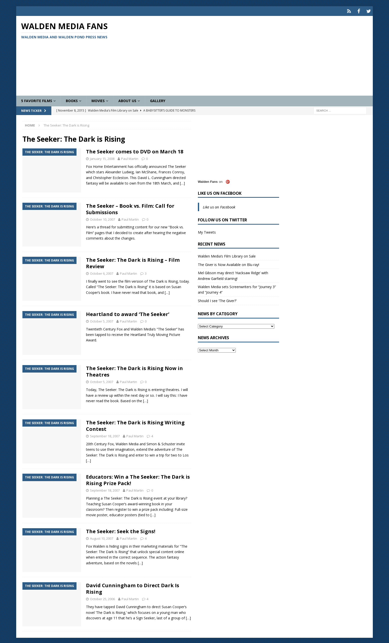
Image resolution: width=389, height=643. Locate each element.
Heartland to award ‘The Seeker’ (127, 313)
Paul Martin (129, 157)
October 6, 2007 (101, 272)
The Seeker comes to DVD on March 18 (134, 150)
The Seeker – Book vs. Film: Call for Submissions (130, 207)
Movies (98, 99)
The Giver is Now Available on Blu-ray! (228, 263)
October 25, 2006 (102, 598)
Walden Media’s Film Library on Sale (227, 255)
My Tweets (207, 231)
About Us (127, 99)
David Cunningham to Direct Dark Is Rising (132, 587)
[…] (182, 182)
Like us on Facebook (219, 192)
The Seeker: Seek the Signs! (120, 530)
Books (72, 99)
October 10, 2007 (102, 218)
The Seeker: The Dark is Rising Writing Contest (135, 424)
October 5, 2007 (101, 320)
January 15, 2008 (102, 157)
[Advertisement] (253, 55)
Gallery (157, 99)
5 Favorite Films (36, 99)
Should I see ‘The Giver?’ (217, 299)
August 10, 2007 (101, 537)
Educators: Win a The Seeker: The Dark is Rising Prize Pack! (138, 479)
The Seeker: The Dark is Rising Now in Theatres (134, 370)
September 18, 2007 (105, 435)
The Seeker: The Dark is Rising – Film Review (133, 262)
